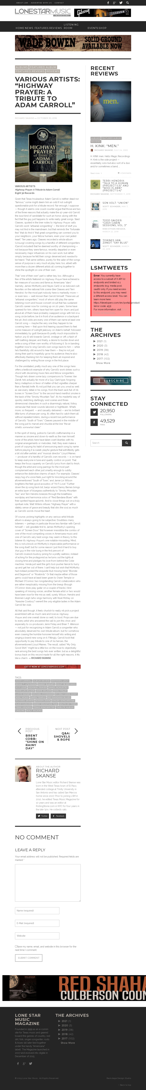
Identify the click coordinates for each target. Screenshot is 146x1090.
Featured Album (43, 67)
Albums (22, 67)
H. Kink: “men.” (105, 146)
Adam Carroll (24, 681)
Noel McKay (22, 697)
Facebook (58, 816)
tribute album (65, 707)
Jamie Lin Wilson (25, 691)
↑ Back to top (124, 1085)
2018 (100, 354)
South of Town (68, 704)
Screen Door (43, 701)
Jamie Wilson (43, 691)
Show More (103, 363)
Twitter (43, 816)
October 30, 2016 (47, 118)
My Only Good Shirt (66, 694)
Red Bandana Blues (58, 697)
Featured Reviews (30, 71)
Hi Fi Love (21, 687)
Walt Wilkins (34, 711)
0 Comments (124, 173)
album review (41, 681)
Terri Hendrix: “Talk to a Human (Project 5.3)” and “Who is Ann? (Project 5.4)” (116, 185)
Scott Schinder (112, 206)
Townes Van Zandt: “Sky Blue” (115, 241)
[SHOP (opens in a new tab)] (102, 28)
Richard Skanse (24, 118)
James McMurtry (58, 687)
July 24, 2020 (121, 150)
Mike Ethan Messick (114, 229)
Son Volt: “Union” (116, 202)
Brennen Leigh (60, 681)
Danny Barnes (46, 684)
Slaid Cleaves (23, 704)
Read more (96, 173)
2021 (100, 341)
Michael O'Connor (42, 694)
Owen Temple (38, 697)
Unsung (20, 711)
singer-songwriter (63, 701)
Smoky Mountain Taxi (45, 704)
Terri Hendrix (24, 707)
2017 (100, 358)
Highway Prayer (37, 687)
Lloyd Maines (23, 694)
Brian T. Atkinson (26, 684)
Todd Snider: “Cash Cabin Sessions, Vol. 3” (115, 223)
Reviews (52, 71)
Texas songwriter (44, 707)
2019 (100, 350)
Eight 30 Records (66, 684)
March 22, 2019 (110, 231)
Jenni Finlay (60, 691)
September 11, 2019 (120, 194)
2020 (100, 345)
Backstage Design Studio (119, 1078)
